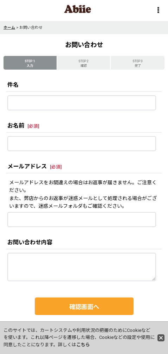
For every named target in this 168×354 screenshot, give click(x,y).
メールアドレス (27, 166)
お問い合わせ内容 (29, 242)
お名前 (15, 125)
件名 (13, 85)
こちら (83, 344)
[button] (158, 10)
